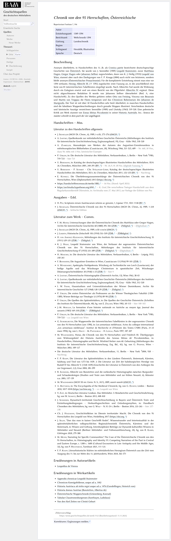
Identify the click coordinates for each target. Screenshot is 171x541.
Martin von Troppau (69, 99)
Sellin (62, 420)
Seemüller (63, 134)
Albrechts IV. (132, 90)
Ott (111, 406)
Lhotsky (63, 138)
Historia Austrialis (128, 112)
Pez (61, 203)
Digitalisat (141, 225)
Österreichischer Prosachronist (84, 80)
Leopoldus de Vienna (67, 466)
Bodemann (65, 162)
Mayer (66, 222)
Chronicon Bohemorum (124, 99)
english (13, 86)
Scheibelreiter (66, 321)
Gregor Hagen (68, 74)
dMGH (113, 134)
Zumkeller (66, 145)
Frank (67, 286)
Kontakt (27, 79)
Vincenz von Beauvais (143, 96)
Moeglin (67, 307)
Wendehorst (66, 265)
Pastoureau (95, 331)
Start (5, 20)
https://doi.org (104, 179)
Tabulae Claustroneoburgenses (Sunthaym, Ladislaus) (83, 497)
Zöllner (108, 303)
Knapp (65, 358)
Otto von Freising (121, 96)
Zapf (62, 393)
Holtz (82, 331)
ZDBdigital (123, 233)
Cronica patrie (116, 67)
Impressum (7, 82)
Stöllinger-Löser (100, 169)
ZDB (114, 225)
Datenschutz (18, 82)
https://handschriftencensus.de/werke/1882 (78, 183)
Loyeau (109, 331)
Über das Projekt (11, 74)
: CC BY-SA (10, 79)
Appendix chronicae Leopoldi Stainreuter (77, 478)
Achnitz (72, 396)
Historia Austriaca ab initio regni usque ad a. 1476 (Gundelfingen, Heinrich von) (96, 486)
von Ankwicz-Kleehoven (71, 237)
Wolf (98, 406)
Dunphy (133, 386)
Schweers (64, 372)
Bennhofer (64, 261)
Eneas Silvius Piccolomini (95, 112)
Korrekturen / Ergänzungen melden (71, 521)
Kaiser (150, 430)
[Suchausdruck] (16, 24)
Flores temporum (93, 99)
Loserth (62, 233)
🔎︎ (32, 23)
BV (97, 165)
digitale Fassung (132, 165)
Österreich (75, 71)
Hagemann (69, 413)
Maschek (64, 254)
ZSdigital (125, 225)
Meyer (63, 437)
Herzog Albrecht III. (78, 83)
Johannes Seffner (89, 74)
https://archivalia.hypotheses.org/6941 (75, 187)
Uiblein (63, 155)
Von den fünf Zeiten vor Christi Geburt (76, 501)
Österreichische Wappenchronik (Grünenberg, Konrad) (84, 493)
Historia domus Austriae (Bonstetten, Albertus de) (81, 490)
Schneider (64, 400)
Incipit (9, 70)
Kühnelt (65, 176)
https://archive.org (82, 389)
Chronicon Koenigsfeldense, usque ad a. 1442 (79, 482)
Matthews (65, 386)
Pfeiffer (140, 344)
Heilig (66, 244)
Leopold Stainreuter (126, 71)
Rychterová (76, 446)
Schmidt (80, 169)
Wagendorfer (67, 334)
